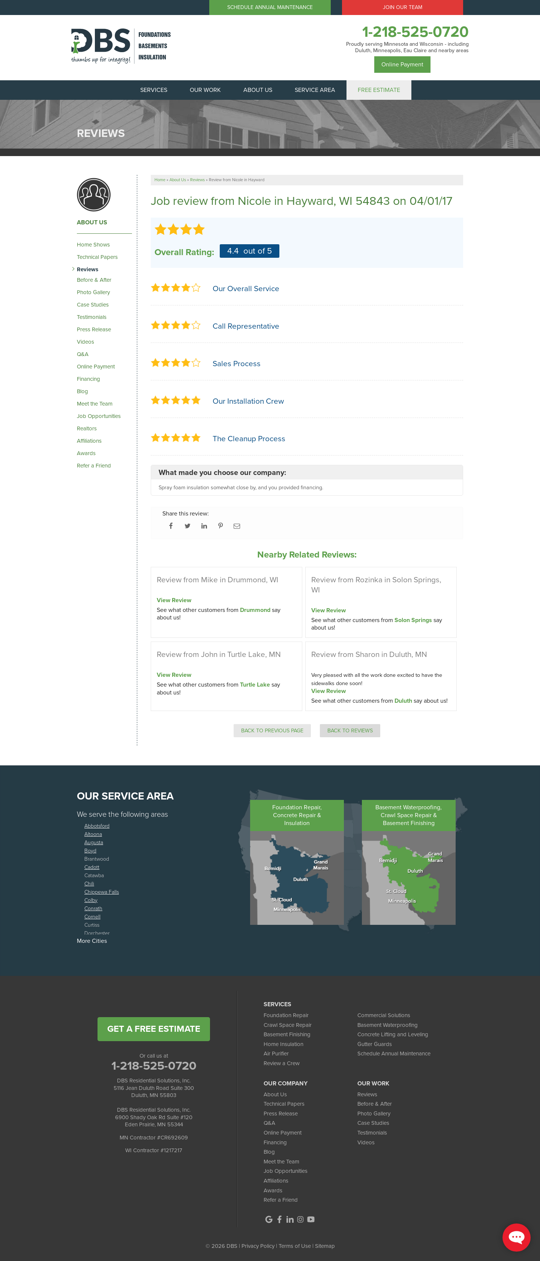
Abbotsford (97, 825)
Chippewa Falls (101, 891)
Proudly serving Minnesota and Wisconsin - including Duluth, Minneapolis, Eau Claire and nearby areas (407, 47)
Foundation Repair (286, 1015)
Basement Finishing (287, 1034)
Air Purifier (276, 1053)
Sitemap (325, 1246)
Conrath (93, 908)
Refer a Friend (94, 465)
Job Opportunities (99, 416)
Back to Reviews (350, 730)
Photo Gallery (93, 292)
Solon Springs (413, 620)
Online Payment (402, 64)
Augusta (93, 842)
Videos (85, 341)
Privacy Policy (258, 1246)
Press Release (94, 329)
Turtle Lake (255, 684)
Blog (82, 391)
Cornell (92, 916)
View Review (174, 600)
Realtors (87, 428)
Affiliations (89, 440)
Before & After (94, 280)
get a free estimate (153, 1029)
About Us (92, 222)
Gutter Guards (374, 1044)
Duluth (403, 700)
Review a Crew (282, 1063)
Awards (86, 453)
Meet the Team (94, 403)
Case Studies (93, 304)
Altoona (93, 833)
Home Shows (93, 244)
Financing (88, 379)
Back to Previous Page (272, 730)
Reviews (87, 269)
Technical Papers (97, 257)
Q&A (82, 354)
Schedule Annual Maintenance (270, 7)
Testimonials (91, 317)
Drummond (255, 610)
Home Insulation (283, 1044)
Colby (91, 899)
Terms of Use (295, 1246)
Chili (89, 883)
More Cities (92, 940)
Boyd (90, 850)
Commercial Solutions (383, 1015)
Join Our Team (402, 7)
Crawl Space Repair (288, 1025)
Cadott (91, 866)
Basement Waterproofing (387, 1025)
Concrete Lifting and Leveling (392, 1034)
